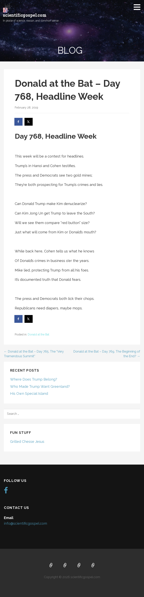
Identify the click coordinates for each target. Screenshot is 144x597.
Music (79, 565)
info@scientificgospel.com (25, 523)
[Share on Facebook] (19, 122)
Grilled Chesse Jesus (27, 441)
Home (51, 565)
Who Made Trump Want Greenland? (40, 386)
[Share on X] (29, 122)
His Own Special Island (29, 393)
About (65, 565)
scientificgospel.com (24, 15)
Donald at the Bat (38, 334)
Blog (93, 565)
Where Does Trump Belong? (33, 379)
